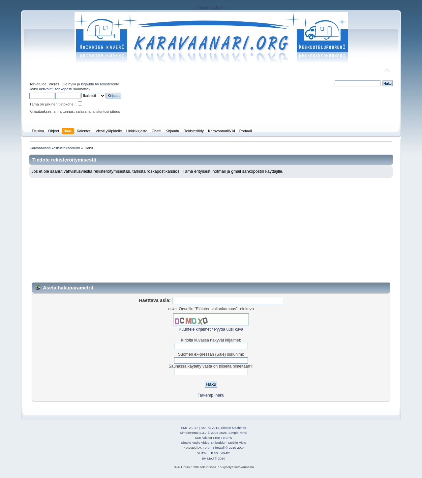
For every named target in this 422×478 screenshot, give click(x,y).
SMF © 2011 (210, 428)
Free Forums (222, 437)
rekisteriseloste (211, 7)
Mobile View (237, 442)
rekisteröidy (109, 84)
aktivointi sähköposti (55, 89)
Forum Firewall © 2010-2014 (223, 447)
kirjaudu (87, 84)
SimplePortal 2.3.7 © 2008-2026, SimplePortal (213, 432)
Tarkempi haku (210, 395)
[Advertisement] (211, 227)
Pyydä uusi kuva (228, 329)
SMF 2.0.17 (189, 428)
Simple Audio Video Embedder (203, 442)
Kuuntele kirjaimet (195, 329)
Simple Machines (233, 428)
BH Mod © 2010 (213, 458)
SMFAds (201, 437)
